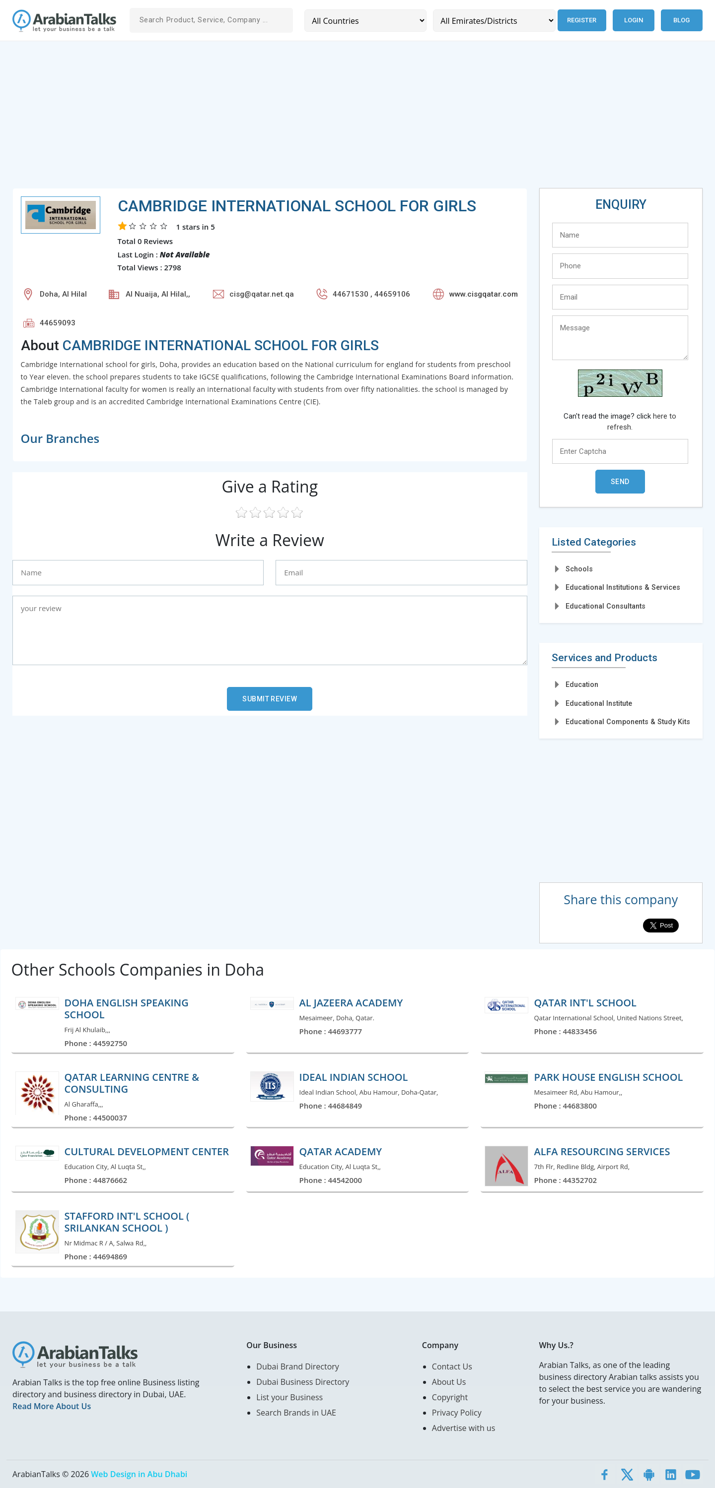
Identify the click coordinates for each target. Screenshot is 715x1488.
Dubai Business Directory (302, 1381)
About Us (449, 1381)
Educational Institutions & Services (623, 587)
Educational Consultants (605, 606)
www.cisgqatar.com (483, 294)
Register (581, 20)
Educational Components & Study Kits (628, 722)
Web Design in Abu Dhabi (139, 1474)
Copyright (450, 1397)
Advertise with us (463, 1428)
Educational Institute (599, 703)
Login (633, 20)
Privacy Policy (457, 1412)
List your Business (289, 1397)
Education (582, 684)
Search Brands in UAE (296, 1412)
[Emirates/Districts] (494, 20)
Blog (681, 20)
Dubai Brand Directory (297, 1366)
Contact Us (452, 1366)
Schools (579, 569)
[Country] (365, 20)
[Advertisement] (310, 118)
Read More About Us (51, 1406)
